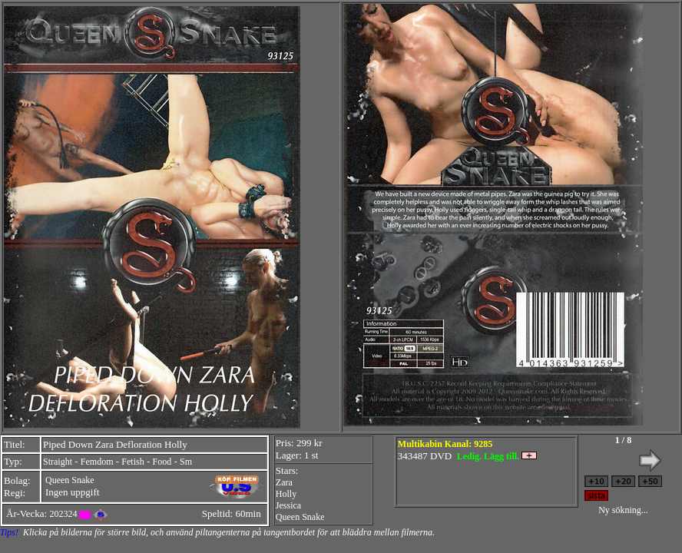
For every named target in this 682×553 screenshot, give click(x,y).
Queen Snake (69, 480)
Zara (284, 482)
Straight (57, 461)
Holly (286, 493)
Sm (186, 461)
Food (162, 461)
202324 (63, 513)
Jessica (288, 505)
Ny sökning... (623, 510)
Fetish (132, 461)
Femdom (97, 461)
